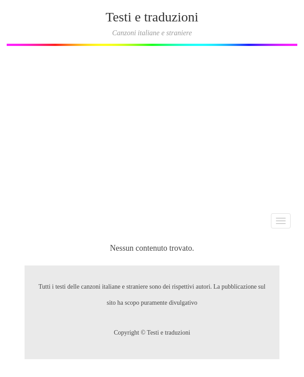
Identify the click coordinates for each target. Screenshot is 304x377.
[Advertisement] (152, 126)
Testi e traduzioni (152, 16)
